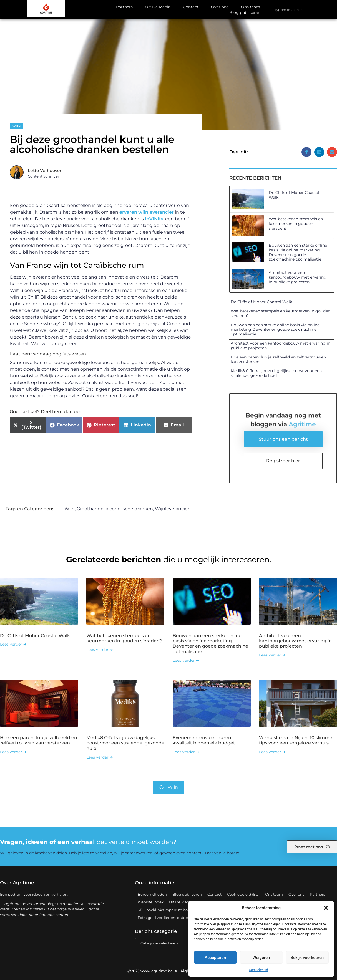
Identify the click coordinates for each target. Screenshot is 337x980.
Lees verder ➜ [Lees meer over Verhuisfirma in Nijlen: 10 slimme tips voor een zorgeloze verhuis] (272, 751)
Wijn (16, 126)
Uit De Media (157, 6)
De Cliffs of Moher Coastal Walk (294, 195)
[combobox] (291, 10)
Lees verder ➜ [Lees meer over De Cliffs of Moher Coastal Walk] (13, 644)
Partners (124, 6)
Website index (151, 902)
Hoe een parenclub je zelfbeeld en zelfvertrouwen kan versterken (278, 359)
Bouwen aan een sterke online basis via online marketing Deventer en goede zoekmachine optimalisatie (298, 252)
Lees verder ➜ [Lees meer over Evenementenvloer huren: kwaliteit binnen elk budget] (186, 751)
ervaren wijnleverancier (146, 212)
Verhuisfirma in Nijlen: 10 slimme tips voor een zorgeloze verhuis (295, 740)
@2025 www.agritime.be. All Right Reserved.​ (168, 971)
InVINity (154, 218)
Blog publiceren (244, 12)
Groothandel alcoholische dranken (115, 508)
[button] (326, 908)
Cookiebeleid (258, 970)
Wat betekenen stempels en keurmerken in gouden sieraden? (296, 223)
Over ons (219, 6)
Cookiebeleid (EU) (243, 894)
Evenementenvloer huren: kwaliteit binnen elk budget (204, 740)
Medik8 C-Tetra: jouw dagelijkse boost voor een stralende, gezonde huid (276, 373)
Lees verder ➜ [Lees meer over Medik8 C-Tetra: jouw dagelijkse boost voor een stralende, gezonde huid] (99, 757)
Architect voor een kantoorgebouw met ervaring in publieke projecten (297, 277)
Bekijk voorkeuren (307, 957)
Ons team (250, 6)
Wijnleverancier (172, 508)
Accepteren (215, 957)
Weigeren (261, 957)
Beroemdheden (152, 894)
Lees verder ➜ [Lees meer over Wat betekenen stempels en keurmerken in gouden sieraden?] (99, 649)
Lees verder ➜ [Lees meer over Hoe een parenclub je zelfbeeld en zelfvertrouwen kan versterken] (13, 751)
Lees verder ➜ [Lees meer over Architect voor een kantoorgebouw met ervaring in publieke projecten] (272, 655)
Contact (190, 6)
